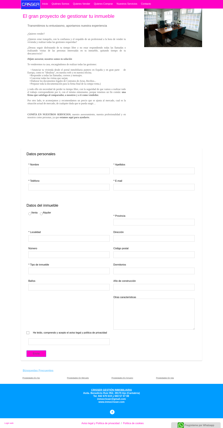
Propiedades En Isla (165, 378)
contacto (146, 3)
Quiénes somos (60, 3)
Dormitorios (119, 264)
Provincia (119, 216)
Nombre (33, 164)
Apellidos (119, 164)
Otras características (124, 297)
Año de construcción (124, 281)
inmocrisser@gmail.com (111, 399)
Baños (31, 281)
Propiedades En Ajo (31, 378)
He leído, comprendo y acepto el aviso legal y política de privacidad (70, 332)
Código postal (121, 248)
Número (32, 248)
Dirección (118, 232)
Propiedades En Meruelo (78, 378)
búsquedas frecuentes (38, 370)
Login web (8, 423)
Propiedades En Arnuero (122, 378)
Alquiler (47, 212)
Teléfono (33, 181)
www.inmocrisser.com (111, 402)
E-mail (117, 181)
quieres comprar (103, 3)
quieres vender (81, 3)
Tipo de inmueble (38, 264)
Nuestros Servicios (127, 3)
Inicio (45, 3)
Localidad (34, 232)
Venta (34, 212)
